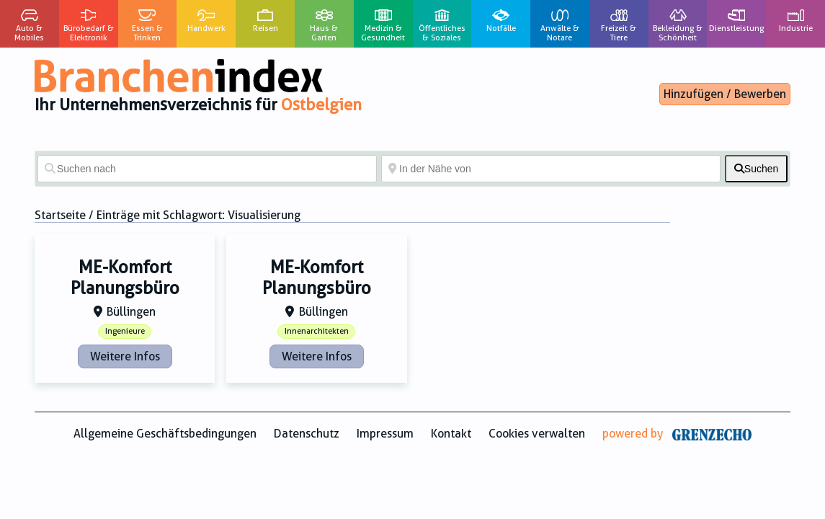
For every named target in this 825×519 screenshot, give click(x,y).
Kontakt (451, 433)
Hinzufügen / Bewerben (725, 94)
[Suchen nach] (207, 168)
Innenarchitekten (317, 331)
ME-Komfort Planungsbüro (125, 277)
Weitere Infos (125, 356)
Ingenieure (125, 331)
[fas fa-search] (756, 168)
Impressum (385, 433)
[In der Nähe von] (551, 168)
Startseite (60, 215)
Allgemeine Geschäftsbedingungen (165, 433)
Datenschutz (306, 433)
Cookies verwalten (537, 433)
